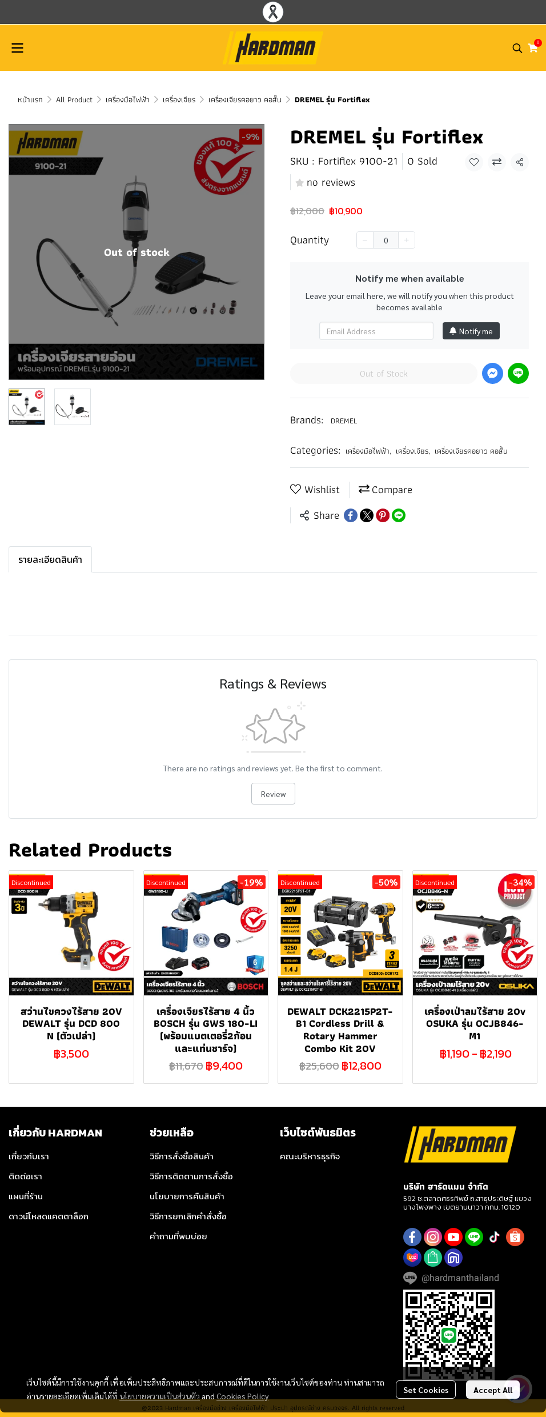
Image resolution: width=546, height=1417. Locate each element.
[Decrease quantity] (365, 240)
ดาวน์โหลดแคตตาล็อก (49, 1216)
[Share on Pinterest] (383, 515)
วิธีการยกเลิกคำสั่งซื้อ (188, 1216)
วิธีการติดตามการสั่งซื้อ (191, 1176)
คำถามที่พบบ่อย (178, 1236)
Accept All (492, 1389)
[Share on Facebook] (351, 515)
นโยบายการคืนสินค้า (187, 1196)
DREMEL (344, 420)
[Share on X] (367, 515)
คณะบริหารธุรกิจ (310, 1156)
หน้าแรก (30, 99)
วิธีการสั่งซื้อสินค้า (182, 1156)
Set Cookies (425, 1389)
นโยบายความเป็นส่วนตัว (159, 1396)
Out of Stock (384, 373)
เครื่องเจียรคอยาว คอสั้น (245, 99)
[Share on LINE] (399, 515)
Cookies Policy (242, 1396)
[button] (517, 48)
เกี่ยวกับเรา (29, 1156)
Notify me (471, 331)
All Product (74, 99)
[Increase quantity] (407, 240)
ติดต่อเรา (25, 1176)
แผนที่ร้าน (26, 1196)
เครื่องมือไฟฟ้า (128, 99)
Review (273, 793)
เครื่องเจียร (179, 99)
